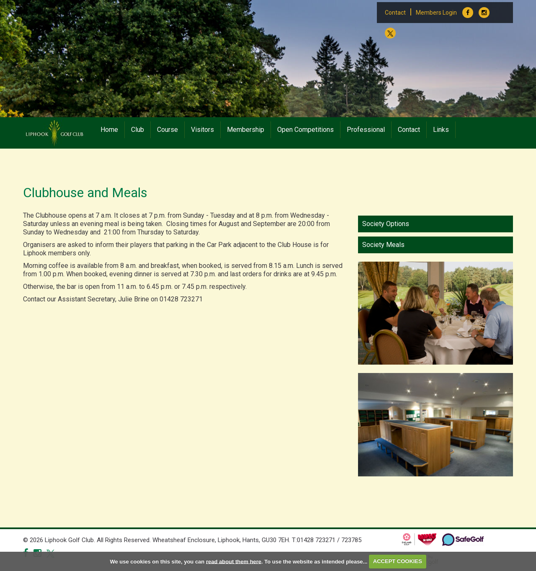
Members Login (436, 12)
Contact (395, 12)
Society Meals (383, 245)
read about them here (233, 561)
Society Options (385, 224)
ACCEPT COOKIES (397, 561)
